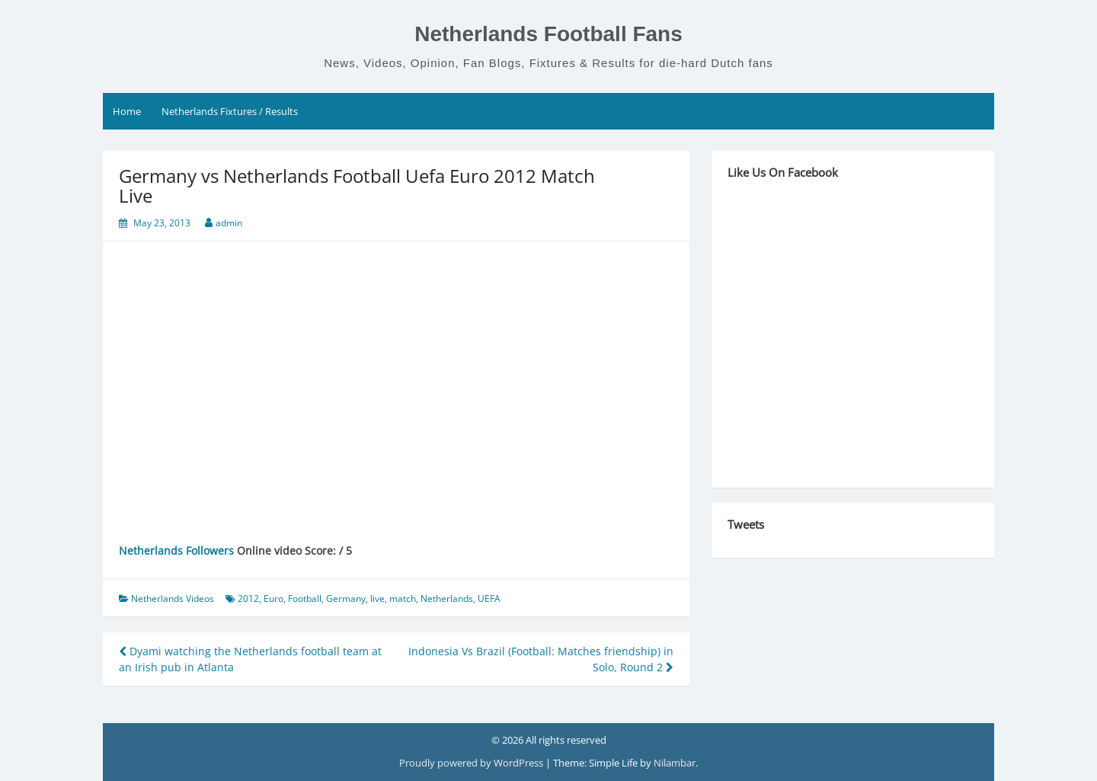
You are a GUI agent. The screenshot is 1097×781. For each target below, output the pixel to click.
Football (304, 598)
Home (127, 111)
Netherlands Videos (172, 598)
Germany (346, 598)
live (377, 598)
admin (229, 222)
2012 (248, 598)
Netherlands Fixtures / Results (230, 111)
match (402, 598)
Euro (273, 598)
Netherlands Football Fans (548, 34)
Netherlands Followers (176, 550)
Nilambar (675, 763)
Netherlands (447, 598)
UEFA (489, 598)
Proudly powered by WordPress (472, 763)
